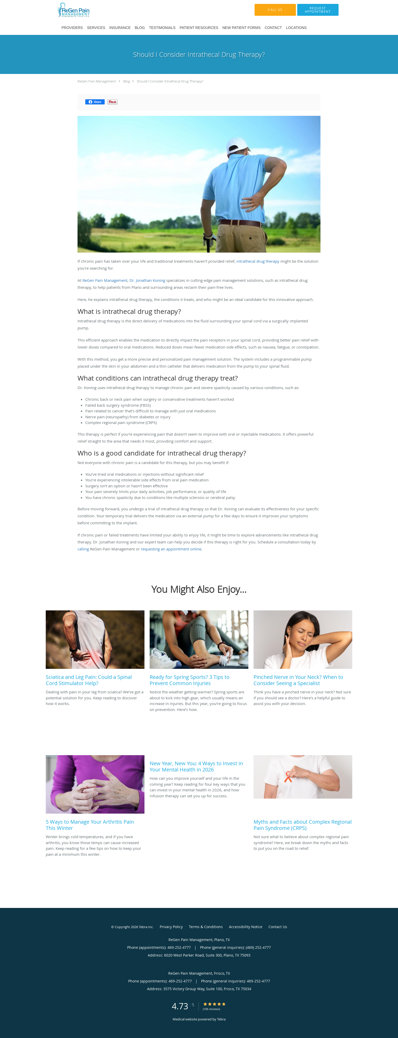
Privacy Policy (171, 926)
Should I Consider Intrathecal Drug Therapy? (170, 81)
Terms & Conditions (206, 926)
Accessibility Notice (245, 926)
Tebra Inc (146, 927)
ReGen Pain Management (97, 81)
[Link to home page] (85, 10)
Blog (126, 81)
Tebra (221, 1019)
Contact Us (278, 926)
